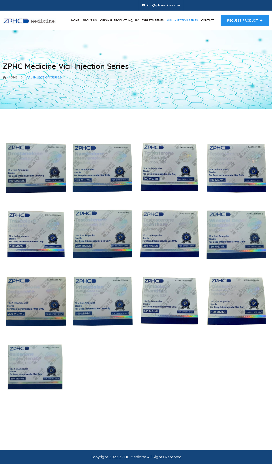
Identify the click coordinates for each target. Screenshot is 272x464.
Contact (207, 20)
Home (75, 20)
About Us (90, 20)
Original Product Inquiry (119, 20)
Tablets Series (153, 20)
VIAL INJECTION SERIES (182, 20)
